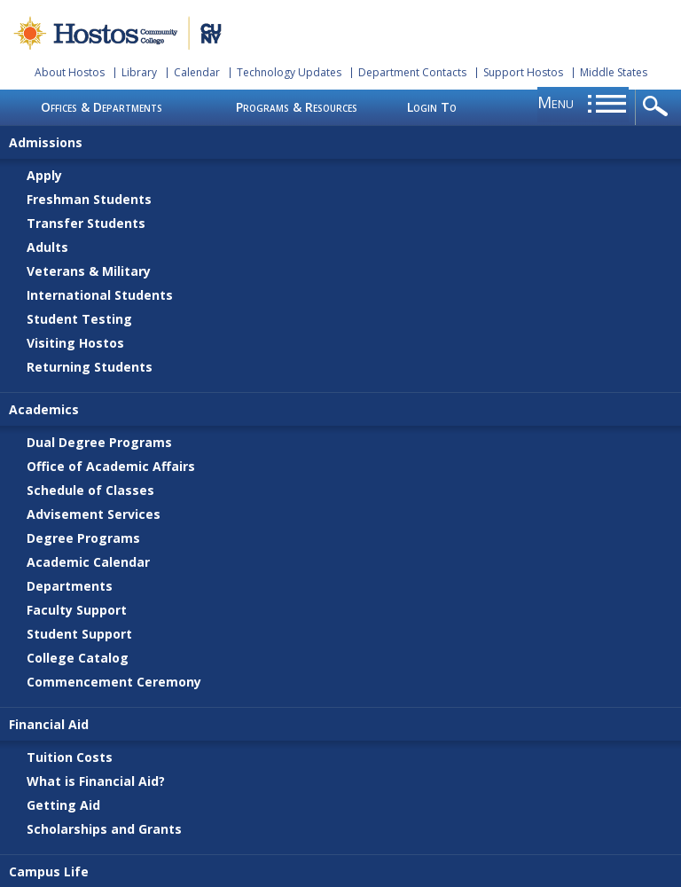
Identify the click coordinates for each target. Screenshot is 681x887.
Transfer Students (86, 223)
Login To (432, 106)
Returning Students (90, 366)
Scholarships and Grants (104, 828)
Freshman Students (89, 199)
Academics (44, 409)
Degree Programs (83, 538)
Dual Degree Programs (99, 442)
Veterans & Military (89, 271)
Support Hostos (523, 72)
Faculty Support (77, 609)
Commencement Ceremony (114, 681)
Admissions (45, 142)
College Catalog (78, 657)
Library (139, 72)
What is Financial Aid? (96, 781)
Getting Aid (63, 805)
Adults (47, 247)
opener (658, 107)
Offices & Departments (101, 106)
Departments (70, 585)
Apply (44, 175)
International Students (100, 295)
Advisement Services (93, 514)
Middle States (613, 72)
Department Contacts (412, 72)
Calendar (197, 72)
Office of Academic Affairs (111, 466)
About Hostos (70, 72)
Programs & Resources (296, 106)
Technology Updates (289, 72)
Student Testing (79, 318)
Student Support (79, 633)
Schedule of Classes (90, 490)
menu (555, 102)
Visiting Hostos (75, 342)
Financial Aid (49, 724)
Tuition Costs (70, 757)
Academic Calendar (88, 561)
